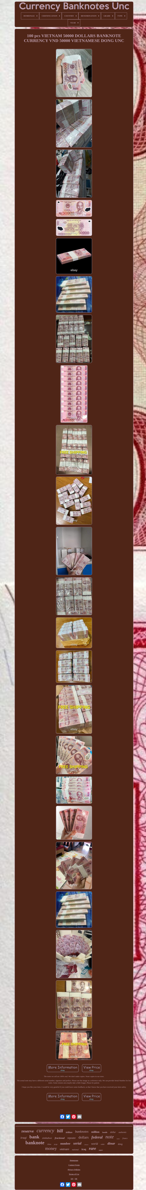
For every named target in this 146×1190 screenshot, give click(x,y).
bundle (104, 1132)
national (75, 1150)
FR (76, 1179)
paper (101, 1150)
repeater (71, 1138)
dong (120, 1144)
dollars (84, 1137)
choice (86, 1144)
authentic (123, 1132)
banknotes (81, 1131)
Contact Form (74, 1165)
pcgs (55, 1144)
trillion (69, 1132)
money (51, 1148)
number (65, 1143)
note (110, 1136)
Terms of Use (74, 1174)
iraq (84, 1149)
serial (77, 1143)
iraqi (24, 1137)
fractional (60, 1138)
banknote (35, 1142)
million (95, 1131)
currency (45, 1130)
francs (124, 1138)
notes (118, 1139)
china (49, 1144)
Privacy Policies (74, 1169)
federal (97, 1137)
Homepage (74, 1160)
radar (103, 1144)
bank (34, 1136)
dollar (113, 1132)
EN (72, 1179)
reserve (27, 1131)
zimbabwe (47, 1138)
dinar (111, 1143)
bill (60, 1130)
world (94, 1143)
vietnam (64, 1149)
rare (92, 1148)
